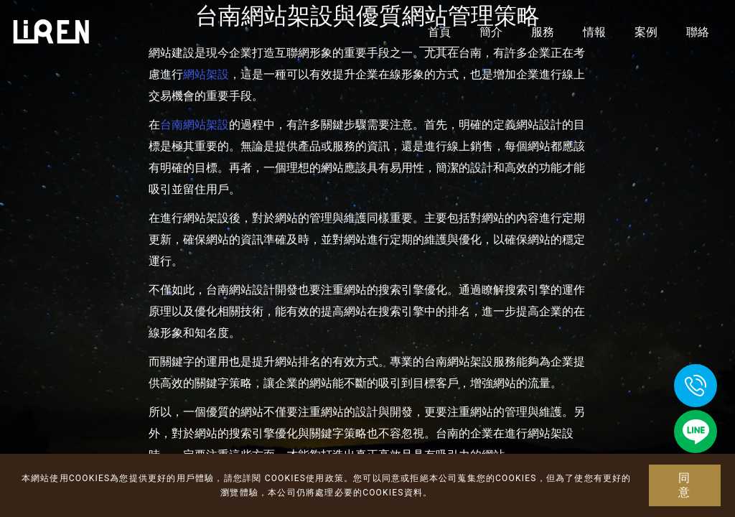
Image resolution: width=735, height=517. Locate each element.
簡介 (490, 32)
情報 (594, 32)
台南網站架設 (194, 124)
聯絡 (697, 32)
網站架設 (206, 74)
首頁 (439, 32)
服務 (542, 32)
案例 (646, 32)
